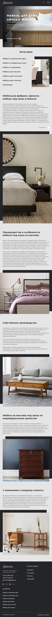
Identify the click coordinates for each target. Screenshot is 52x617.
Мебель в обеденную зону (14, 63)
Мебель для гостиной (12, 76)
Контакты (30, 576)
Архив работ (30, 579)
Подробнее (42, 127)
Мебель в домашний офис (14, 59)
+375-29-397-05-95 (8, 575)
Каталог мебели (32, 566)
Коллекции (8, 85)
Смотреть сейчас (12, 38)
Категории (6, 589)
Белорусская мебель (43, 614)
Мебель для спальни (12, 80)
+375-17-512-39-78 (8, 577)
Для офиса (30, 570)
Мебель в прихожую (12, 67)
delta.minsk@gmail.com (9, 580)
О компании (30, 573)
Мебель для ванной (11, 72)
